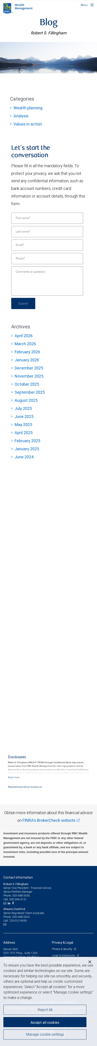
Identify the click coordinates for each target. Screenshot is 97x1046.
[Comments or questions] (47, 281)
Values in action (27, 124)
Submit (23, 303)
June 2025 (24, 416)
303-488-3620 (21, 917)
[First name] (47, 218)
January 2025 (27, 448)
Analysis (21, 116)
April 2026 (24, 335)
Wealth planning (27, 107)
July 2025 (23, 408)
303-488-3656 (21, 895)
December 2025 (29, 368)
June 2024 (24, 456)
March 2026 (25, 343)
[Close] (90, 962)
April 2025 (24, 432)
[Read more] (14, 777)
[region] (48, 1001)
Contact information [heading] (18, 877)
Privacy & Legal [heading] (62, 943)
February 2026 (27, 351)
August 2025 (26, 400)
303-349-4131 (18, 899)
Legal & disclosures (64, 955)
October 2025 (27, 384)
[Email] (47, 245)
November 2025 (29, 376)
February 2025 (27, 440)
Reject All (45, 1009)
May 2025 (23, 424)
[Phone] (47, 258)
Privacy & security (62, 949)
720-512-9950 (18, 921)
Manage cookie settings (45, 1034)
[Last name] (47, 231)
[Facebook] (13, 903)
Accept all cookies (45, 1022)
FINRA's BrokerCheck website (48, 820)
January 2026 (27, 360)
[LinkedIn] (9, 903)
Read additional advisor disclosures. (25, 787)
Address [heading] (9, 943)
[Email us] (5, 903)
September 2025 (30, 392)
